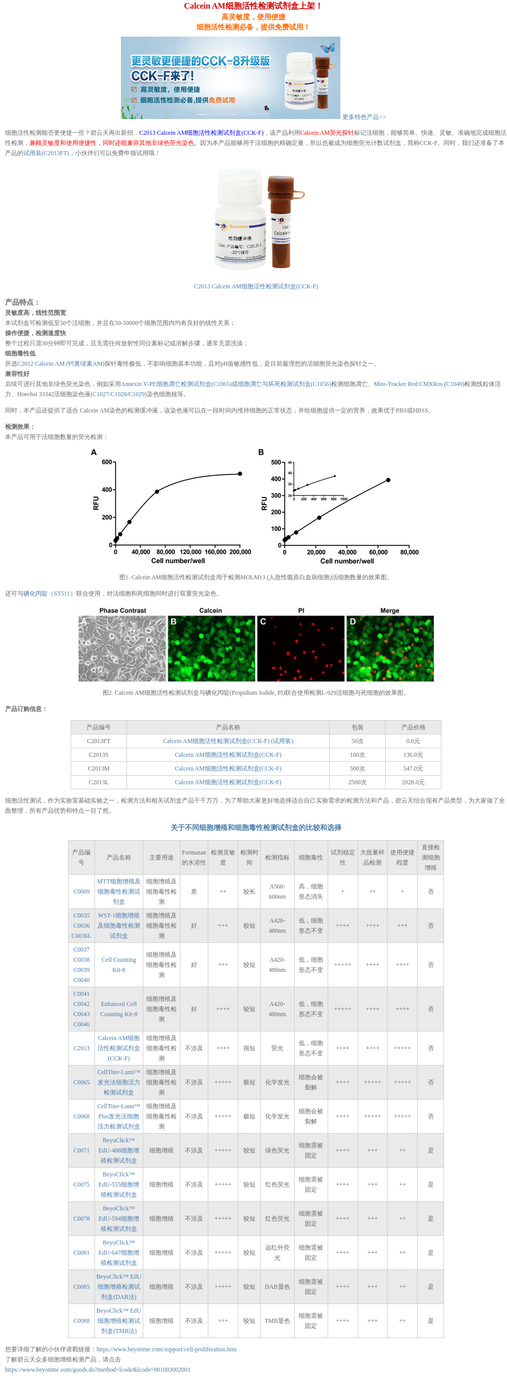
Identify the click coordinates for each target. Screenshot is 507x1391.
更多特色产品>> (364, 117)
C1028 (119, 394)
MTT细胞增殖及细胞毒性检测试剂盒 (118, 891)
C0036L (81, 935)
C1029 (137, 394)
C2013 (81, 1048)
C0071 (81, 1150)
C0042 (81, 1004)
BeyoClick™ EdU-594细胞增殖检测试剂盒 (119, 1218)
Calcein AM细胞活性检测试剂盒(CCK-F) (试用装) (228, 741)
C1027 (100, 394)
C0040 (81, 980)
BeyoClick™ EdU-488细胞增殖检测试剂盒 (119, 1150)
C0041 (81, 993)
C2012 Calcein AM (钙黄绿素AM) (61, 363)
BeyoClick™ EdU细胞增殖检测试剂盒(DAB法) (119, 1286)
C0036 (81, 925)
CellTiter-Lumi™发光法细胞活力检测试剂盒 (119, 1082)
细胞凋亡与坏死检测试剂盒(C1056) (284, 384)
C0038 (81, 959)
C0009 (81, 891)
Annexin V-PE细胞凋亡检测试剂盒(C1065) (176, 384)
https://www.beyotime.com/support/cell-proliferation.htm (167, 1349)
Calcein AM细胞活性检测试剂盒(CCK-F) (228, 754)
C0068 (81, 1116)
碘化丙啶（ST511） (49, 593)
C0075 (81, 1184)
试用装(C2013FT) (46, 153)
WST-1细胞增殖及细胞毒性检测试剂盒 (119, 925)
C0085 (81, 1286)
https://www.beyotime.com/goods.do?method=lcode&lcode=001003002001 (98, 1369)
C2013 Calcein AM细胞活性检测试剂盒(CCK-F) (201, 132)
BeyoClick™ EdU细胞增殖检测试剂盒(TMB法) (119, 1321)
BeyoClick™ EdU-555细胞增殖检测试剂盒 (119, 1184)
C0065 (81, 1082)
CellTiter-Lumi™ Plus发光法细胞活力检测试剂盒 (119, 1116)
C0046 (81, 1024)
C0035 (81, 915)
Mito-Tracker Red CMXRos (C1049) (419, 384)
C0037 (81, 949)
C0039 (81, 969)
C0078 (81, 1218)
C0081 (81, 1252)
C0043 (81, 1014)
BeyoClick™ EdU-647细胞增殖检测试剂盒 (119, 1252)
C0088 (81, 1320)
